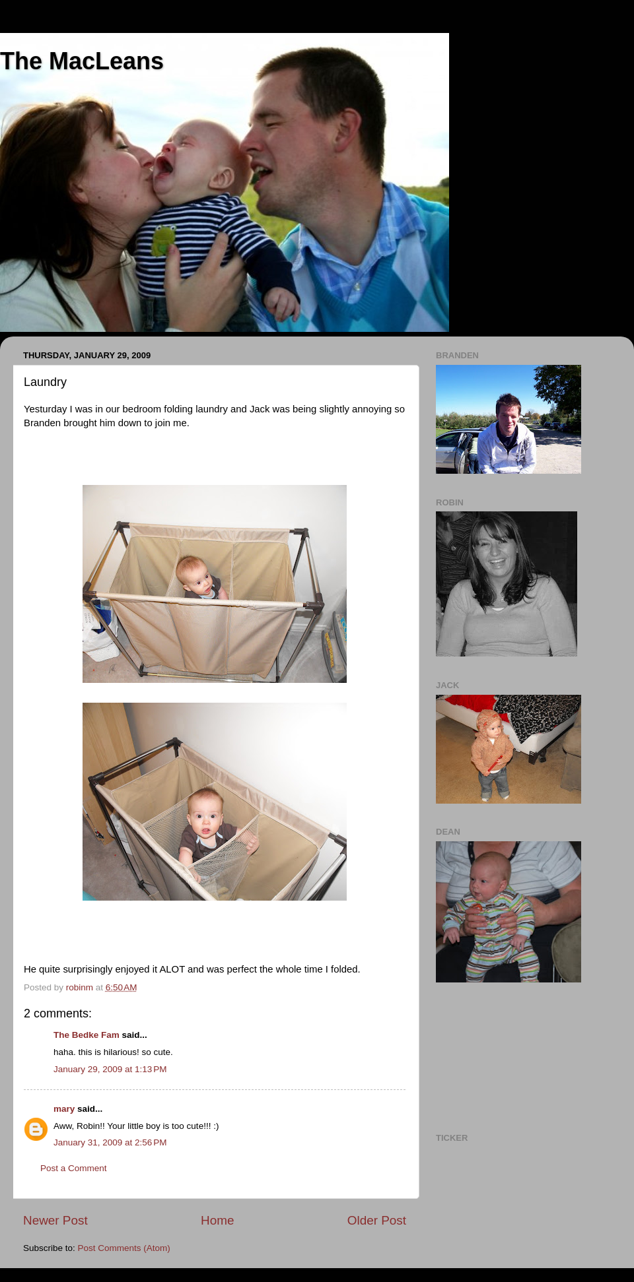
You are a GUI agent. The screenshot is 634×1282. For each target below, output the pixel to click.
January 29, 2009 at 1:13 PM (110, 1069)
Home (217, 1220)
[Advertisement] (495, 1055)
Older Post (376, 1220)
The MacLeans (82, 61)
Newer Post (55, 1220)
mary (64, 1109)
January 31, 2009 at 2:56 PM (110, 1142)
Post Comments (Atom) (124, 1248)
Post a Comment (73, 1168)
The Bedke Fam (86, 1035)
